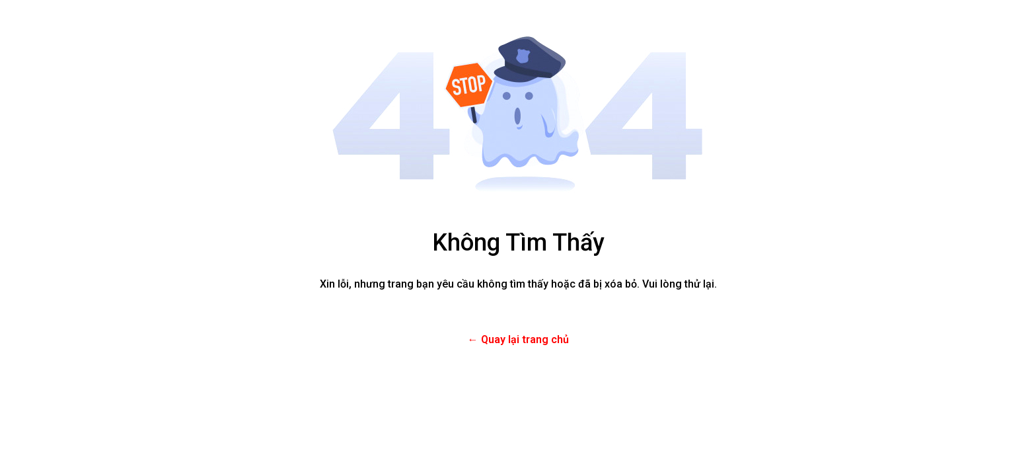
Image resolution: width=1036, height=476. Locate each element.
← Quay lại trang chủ (518, 339)
